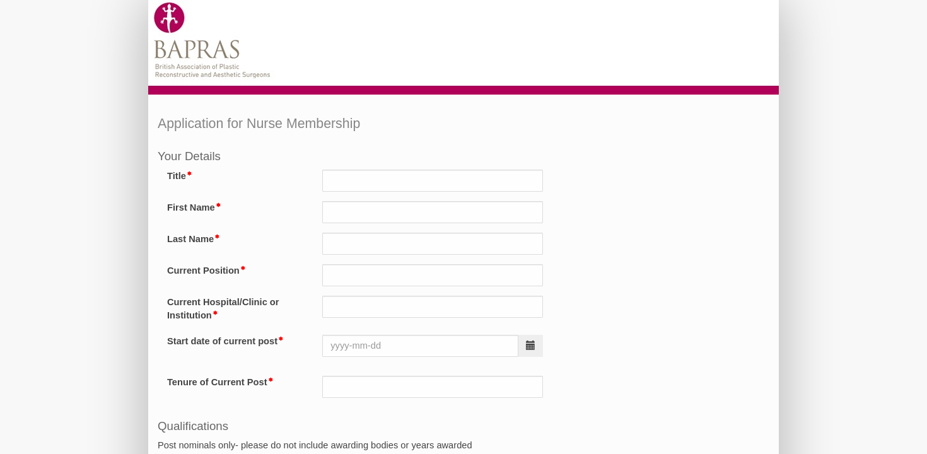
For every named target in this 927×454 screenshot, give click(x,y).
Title (176, 176)
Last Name (190, 239)
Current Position (203, 270)
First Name (191, 207)
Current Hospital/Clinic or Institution (223, 308)
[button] (530, 346)
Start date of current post (222, 341)
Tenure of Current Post (217, 382)
